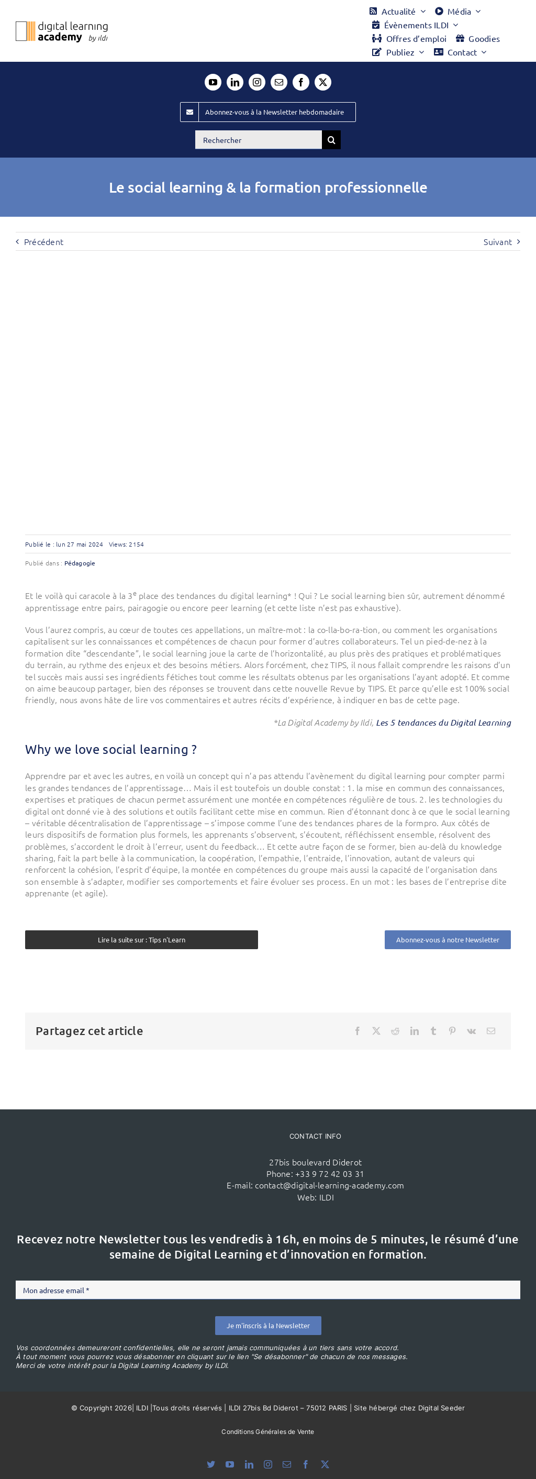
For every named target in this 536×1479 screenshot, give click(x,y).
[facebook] (301, 82)
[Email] (491, 1031)
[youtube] (213, 82)
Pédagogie (80, 563)
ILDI (326, 1197)
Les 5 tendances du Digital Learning (443, 722)
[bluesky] (211, 1464)
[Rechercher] (258, 139)
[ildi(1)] (137, 1138)
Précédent (43, 241)
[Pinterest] (452, 1031)
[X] (376, 1031)
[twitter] (323, 82)
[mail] (279, 82)
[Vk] (471, 1031)
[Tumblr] (433, 1031)
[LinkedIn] (414, 1031)
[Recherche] (331, 139)
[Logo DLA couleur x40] (62, 25)
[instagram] (257, 82)
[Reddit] (395, 1031)
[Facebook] (357, 1031)
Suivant (498, 241)
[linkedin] (235, 82)
